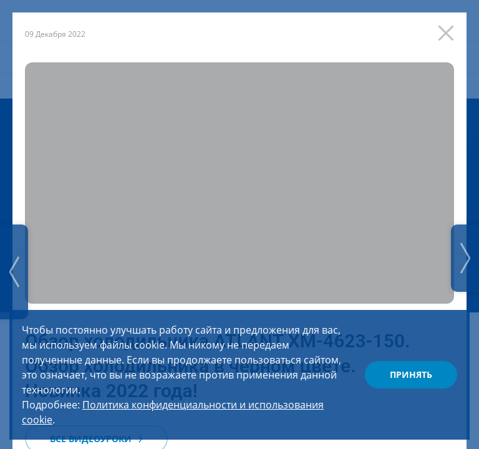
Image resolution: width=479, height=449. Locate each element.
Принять (411, 374)
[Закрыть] (449, 29)
